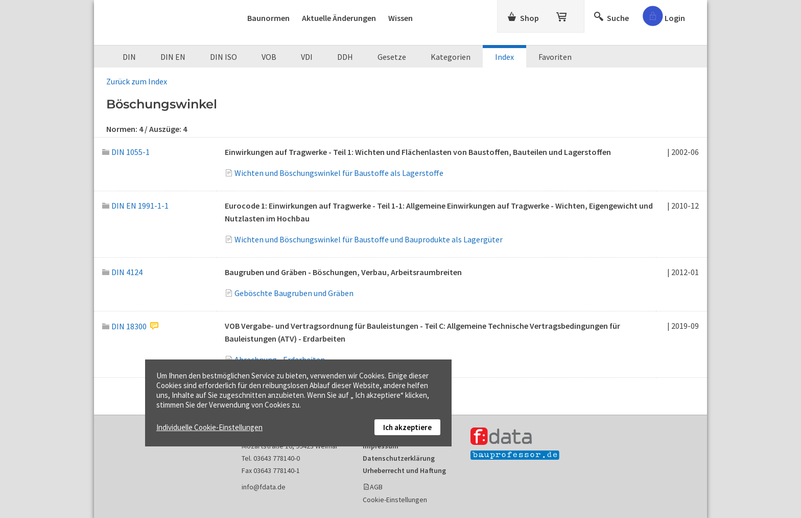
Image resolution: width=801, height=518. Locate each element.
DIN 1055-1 (126, 152)
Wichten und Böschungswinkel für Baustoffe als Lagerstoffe (338, 173)
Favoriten (555, 57)
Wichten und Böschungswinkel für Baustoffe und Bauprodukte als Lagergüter (368, 239)
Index (504, 57)
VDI (307, 57)
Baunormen (268, 18)
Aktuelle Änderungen (339, 18)
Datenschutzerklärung (399, 458)
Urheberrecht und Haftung (404, 470)
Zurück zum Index (136, 81)
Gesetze (392, 57)
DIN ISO (223, 57)
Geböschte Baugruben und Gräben (294, 293)
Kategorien (450, 57)
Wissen (400, 18)
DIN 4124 (122, 272)
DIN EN (172, 57)
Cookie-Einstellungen (395, 499)
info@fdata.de (264, 486)
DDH (345, 57)
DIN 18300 (124, 326)
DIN (129, 57)
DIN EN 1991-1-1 (135, 205)
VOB (269, 57)
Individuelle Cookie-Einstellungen (209, 427)
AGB (376, 486)
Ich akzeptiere (407, 427)
